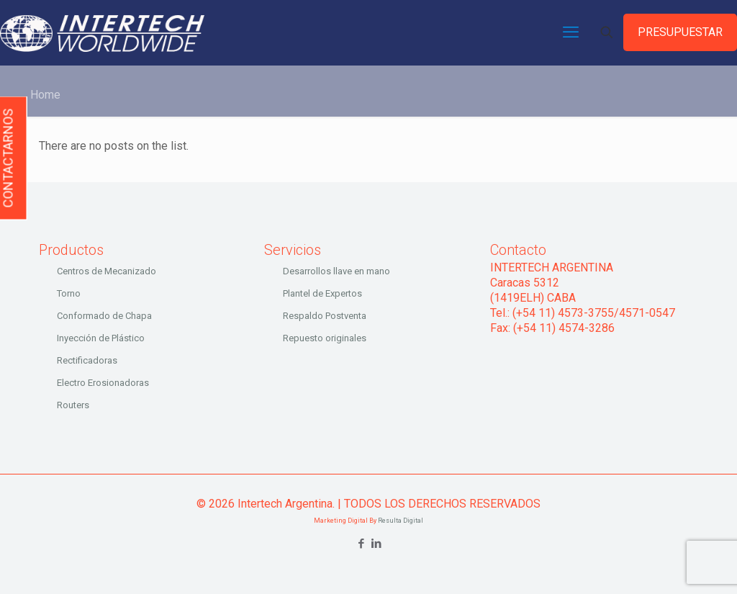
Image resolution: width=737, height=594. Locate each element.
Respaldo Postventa (324, 315)
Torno (69, 293)
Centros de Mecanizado (106, 271)
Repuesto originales (324, 338)
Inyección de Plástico (101, 338)
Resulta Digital (400, 520)
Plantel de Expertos (322, 293)
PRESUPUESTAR (680, 32)
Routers (73, 405)
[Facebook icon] (361, 543)
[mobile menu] (571, 32)
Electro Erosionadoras (103, 382)
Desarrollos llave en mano (336, 271)
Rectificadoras (87, 360)
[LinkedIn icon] (376, 543)
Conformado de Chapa (104, 315)
